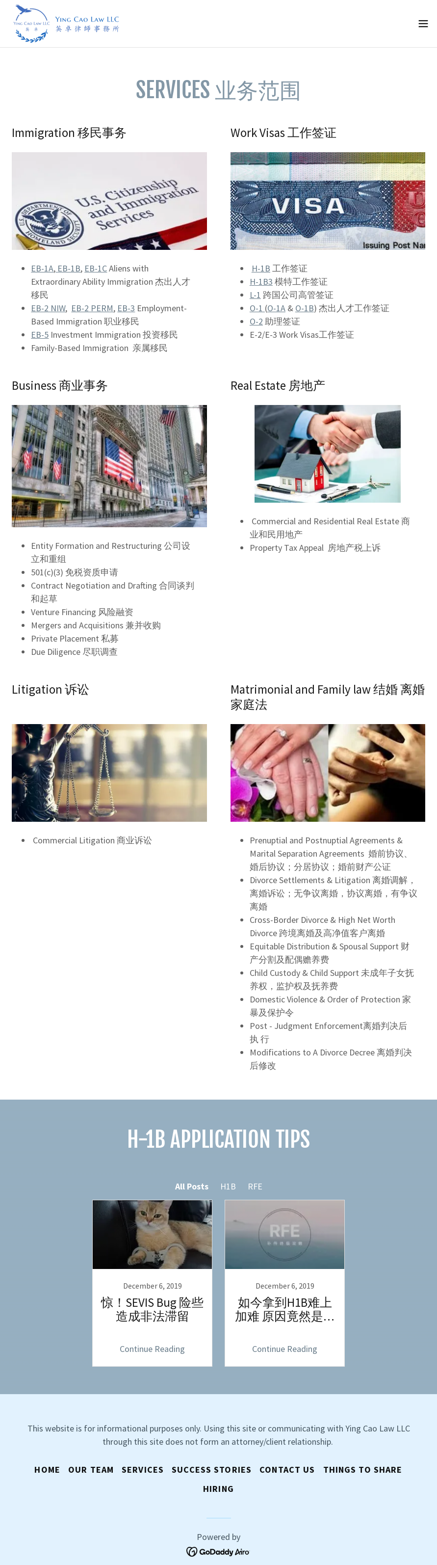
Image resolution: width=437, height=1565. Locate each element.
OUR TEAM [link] (91, 1469)
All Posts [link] (191, 1186)
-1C (95, 268)
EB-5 (40, 334)
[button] (423, 23)
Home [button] (47, 1469)
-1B (304, 308)
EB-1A (42, 268)
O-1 (257, 308)
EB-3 (126, 308)
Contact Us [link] (287, 1469)
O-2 (256, 321)
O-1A (276, 308)
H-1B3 (261, 281)
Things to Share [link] (363, 1469)
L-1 (255, 294)
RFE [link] (255, 1186)
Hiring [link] (218, 1488)
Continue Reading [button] (152, 1348)
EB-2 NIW (48, 308)
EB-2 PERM (92, 308)
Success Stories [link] (212, 1469)
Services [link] (143, 1469)
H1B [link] (228, 1186)
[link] (67, 23)
